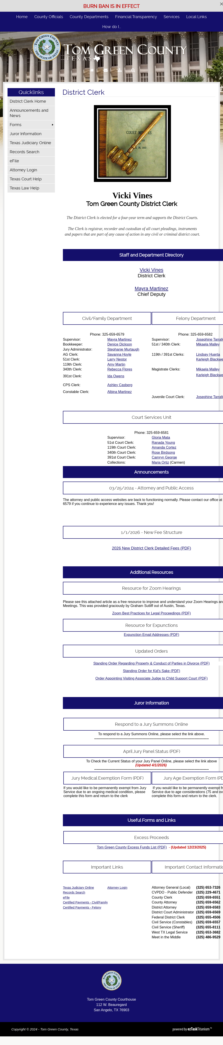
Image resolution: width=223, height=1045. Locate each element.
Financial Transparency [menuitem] (136, 16)
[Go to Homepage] (92, 74)
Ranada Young (163, 442)
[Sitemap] (119, 74)
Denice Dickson (119, 344)
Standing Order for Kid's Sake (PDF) (151, 671)
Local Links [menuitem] (196, 16)
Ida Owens (115, 376)
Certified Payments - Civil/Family (85, 902)
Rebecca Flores (119, 369)
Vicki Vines (151, 270)
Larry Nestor (117, 359)
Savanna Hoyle (119, 354)
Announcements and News (29, 113)
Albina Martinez (119, 392)
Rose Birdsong (163, 452)
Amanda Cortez (164, 447)
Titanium (199, 1029)
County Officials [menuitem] (48, 16)
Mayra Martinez (151, 288)
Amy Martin (116, 364)
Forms (15, 124)
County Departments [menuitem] (89, 16)
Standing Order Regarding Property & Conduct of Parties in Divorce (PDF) (151, 663)
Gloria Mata (161, 437)
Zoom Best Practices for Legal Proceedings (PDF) (151, 613)
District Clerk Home (28, 101)
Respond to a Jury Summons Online (151, 724)
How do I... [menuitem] (111, 26)
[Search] (133, 74)
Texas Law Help (24, 188)
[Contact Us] (105, 74)
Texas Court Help (26, 179)
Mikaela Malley (208, 344)
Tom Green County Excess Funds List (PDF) (132, 847)
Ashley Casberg (119, 385)
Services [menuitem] (172, 16)
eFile (14, 161)
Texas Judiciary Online (30, 142)
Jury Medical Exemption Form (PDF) (107, 778)
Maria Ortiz (160, 462)
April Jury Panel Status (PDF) (151, 751)
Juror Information (25, 133)
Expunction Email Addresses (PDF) (151, 635)
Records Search (24, 151)
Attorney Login (23, 170)
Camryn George (164, 457)
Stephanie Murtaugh (123, 349)
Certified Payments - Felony (82, 907)
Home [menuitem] (22, 16)
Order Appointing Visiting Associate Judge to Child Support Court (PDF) (151, 678)
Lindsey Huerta (208, 354)
